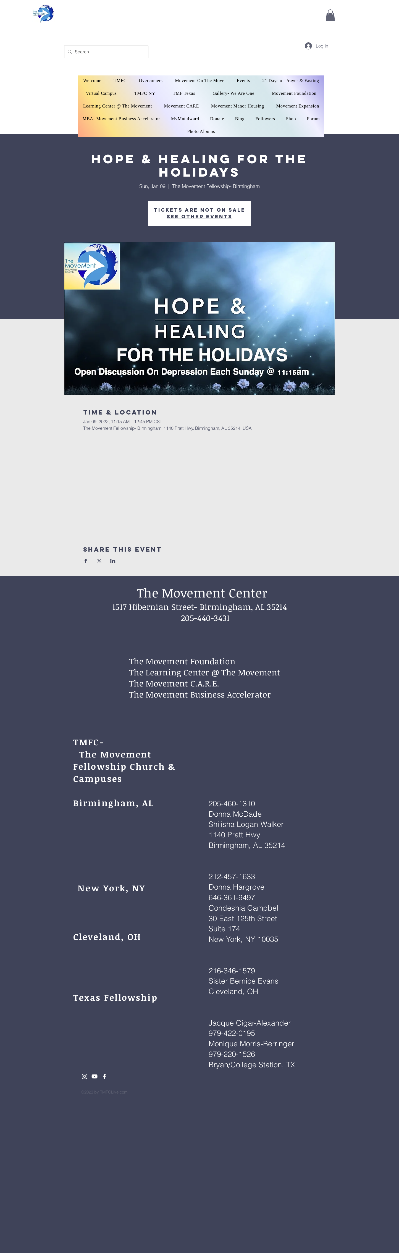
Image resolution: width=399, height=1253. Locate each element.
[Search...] (105, 52)
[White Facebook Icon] (104, 1076)
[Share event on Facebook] (85, 561)
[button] (330, 15)
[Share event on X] (99, 561)
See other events (199, 216)
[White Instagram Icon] (84, 1076)
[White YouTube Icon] (94, 1076)
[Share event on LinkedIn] (113, 561)
